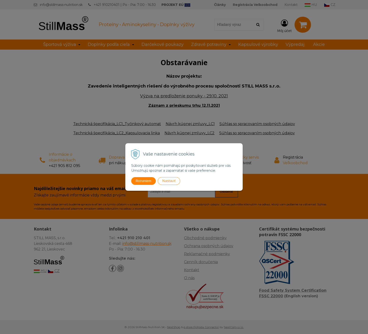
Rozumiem (143, 181)
